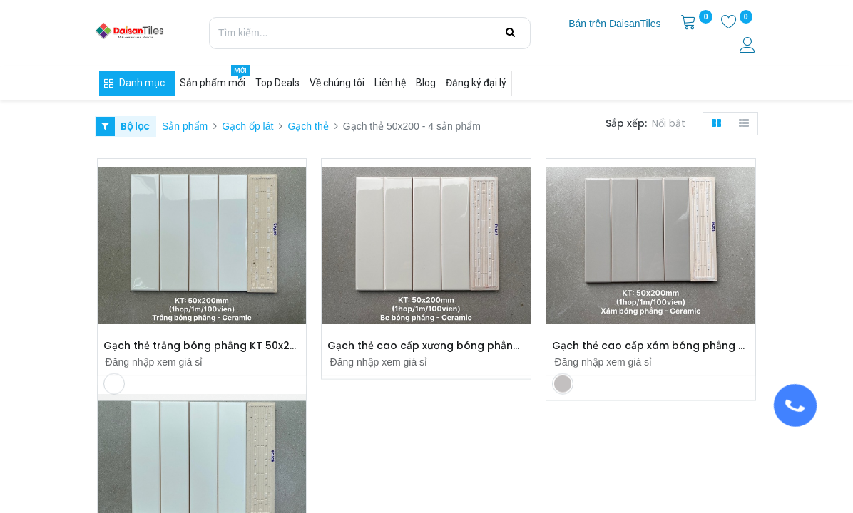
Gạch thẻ (307, 126)
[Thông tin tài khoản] (749, 47)
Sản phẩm (185, 126)
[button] (671, 124)
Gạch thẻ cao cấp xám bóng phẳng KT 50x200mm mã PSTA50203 (651, 346)
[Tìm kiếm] (510, 32)
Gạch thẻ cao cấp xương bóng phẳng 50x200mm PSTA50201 (426, 346)
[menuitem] (614, 24)
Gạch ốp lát (247, 126)
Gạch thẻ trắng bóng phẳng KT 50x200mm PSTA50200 (202, 346)
